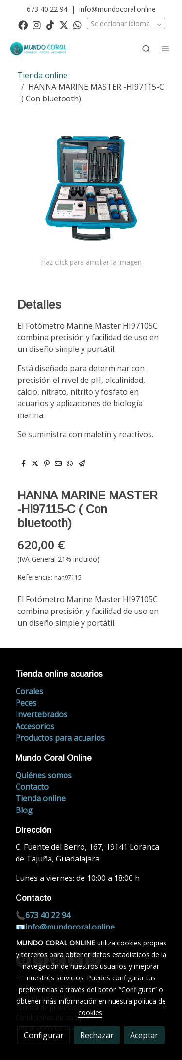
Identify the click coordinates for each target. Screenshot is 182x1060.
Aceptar (144, 1035)
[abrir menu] (165, 48)
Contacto (32, 786)
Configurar (44, 1035)
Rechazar (97, 1035)
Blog (24, 810)
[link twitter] (63, 24)
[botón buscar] (146, 48)
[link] (39, 49)
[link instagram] (37, 24)
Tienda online (42, 75)
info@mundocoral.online (117, 9)
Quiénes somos (44, 775)
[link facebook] (23, 24)
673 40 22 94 (47, 9)
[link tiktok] (50, 24)
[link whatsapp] (77, 24)
